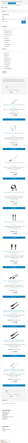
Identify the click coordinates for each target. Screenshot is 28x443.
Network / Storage (7, 5)
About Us (3, 428)
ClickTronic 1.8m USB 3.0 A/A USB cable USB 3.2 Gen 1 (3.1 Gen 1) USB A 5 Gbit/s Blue (14, 281)
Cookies (3, 430)
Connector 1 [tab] (4, 71)
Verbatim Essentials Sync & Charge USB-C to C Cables (14, 221)
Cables (13, 5)
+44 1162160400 (5, 414)
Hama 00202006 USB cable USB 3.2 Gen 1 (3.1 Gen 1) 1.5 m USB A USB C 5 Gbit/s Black (14, 252)
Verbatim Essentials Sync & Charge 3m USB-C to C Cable (14, 133)
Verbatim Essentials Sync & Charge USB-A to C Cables (14, 192)
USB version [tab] (4, 72)
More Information (14, 110)
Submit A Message (5, 412)
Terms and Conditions (6, 429)
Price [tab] (3, 16)
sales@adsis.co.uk (5, 413)
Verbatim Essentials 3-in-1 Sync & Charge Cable (14, 162)
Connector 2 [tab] (4, 48)
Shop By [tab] (4, 11)
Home (2, 5)
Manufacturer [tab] (4, 26)
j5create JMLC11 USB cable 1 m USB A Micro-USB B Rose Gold (14, 105)
